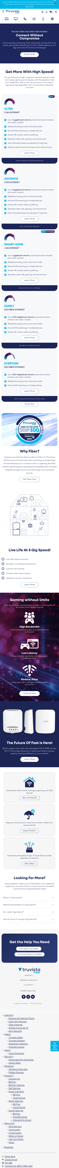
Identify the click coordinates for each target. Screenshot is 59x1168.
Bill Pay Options (16, 1086)
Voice (7, 1051)
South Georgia (16, 1111)
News (11, 1143)
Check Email (19, 1098)
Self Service (14, 1089)
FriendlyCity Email (22, 1121)
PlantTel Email (20, 1117)
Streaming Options (18, 1044)
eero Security (15, 1031)
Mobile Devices (16, 1073)
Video (7, 1035)
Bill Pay (12, 1082)
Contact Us (14, 1079)
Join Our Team (16, 1140)
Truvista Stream (17, 1041)
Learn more (29, 6)
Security (9, 1057)
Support (9, 1076)
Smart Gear (15, 1063)
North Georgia (16, 1101)
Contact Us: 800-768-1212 (17, 1166)
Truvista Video (16, 1038)
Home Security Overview (21, 1060)
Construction (15, 1133)
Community (14, 1130)
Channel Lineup (16, 1047)
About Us (9, 1124)
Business (8, 1148)
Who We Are (15, 1127)
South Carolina (16, 1092)
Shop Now (8, 1157)
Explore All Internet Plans (21, 1019)
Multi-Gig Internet (18, 1022)
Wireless (9, 1066)
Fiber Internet (16, 1025)
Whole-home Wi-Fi (18, 1028)
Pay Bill (7, 1163)
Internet (9, 1016)
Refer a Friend (16, 1136)
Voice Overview (16, 1054)
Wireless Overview (18, 1070)
